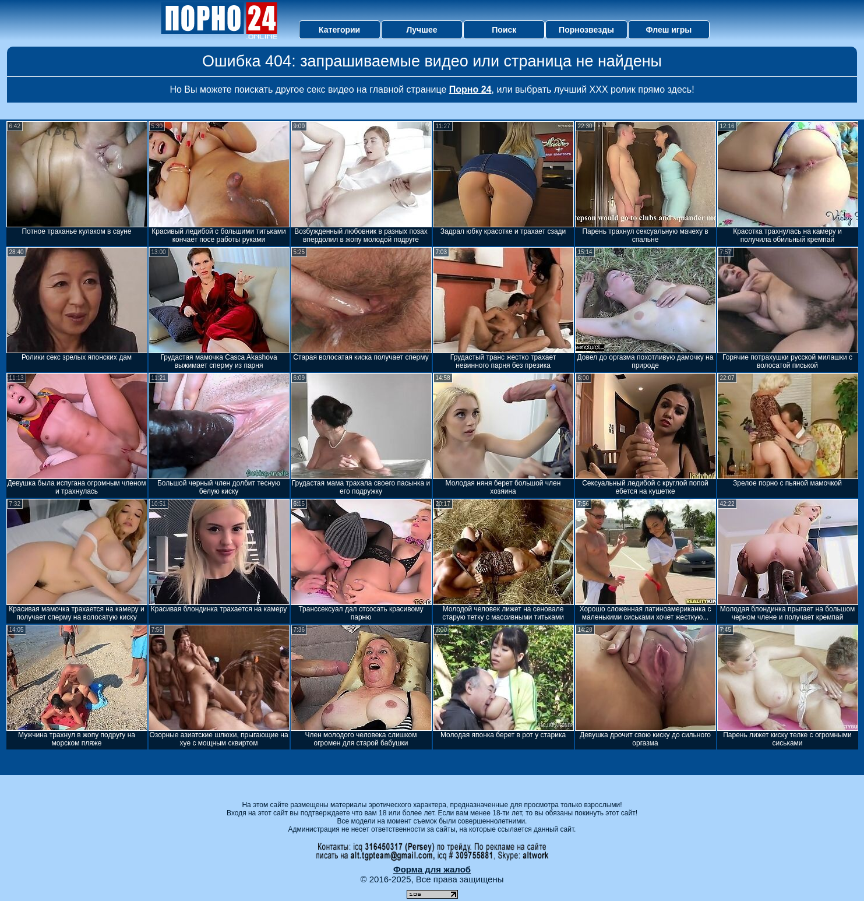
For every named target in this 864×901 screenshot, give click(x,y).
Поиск (504, 29)
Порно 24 (470, 89)
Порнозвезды (586, 29)
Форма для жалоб (432, 869)
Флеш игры (669, 29)
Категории (339, 29)
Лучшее (421, 29)
